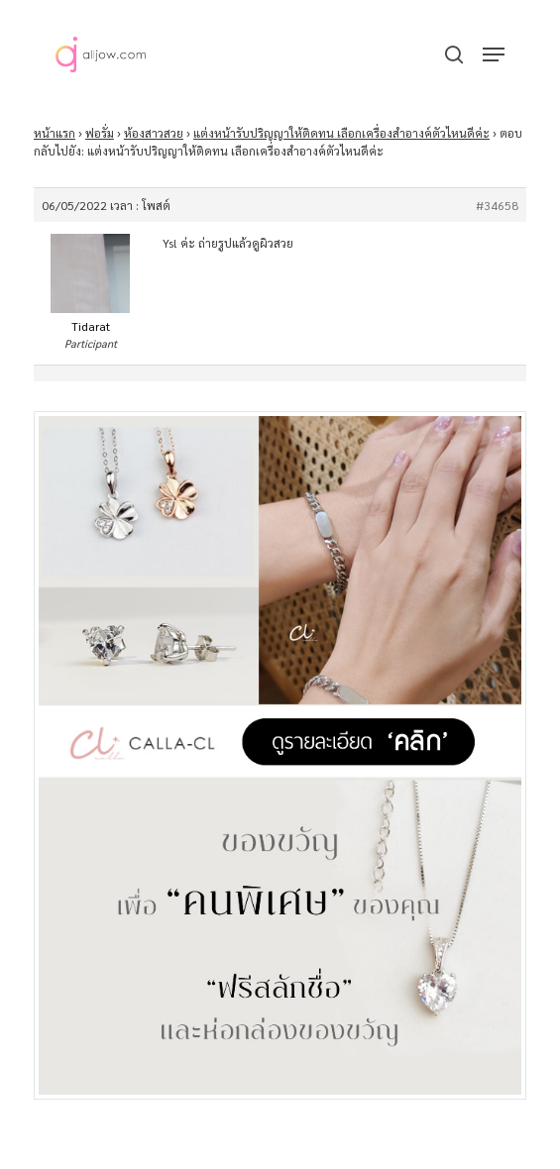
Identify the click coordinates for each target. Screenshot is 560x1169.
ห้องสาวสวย (153, 133)
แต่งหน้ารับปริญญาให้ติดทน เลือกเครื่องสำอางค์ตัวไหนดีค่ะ (341, 133)
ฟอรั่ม (99, 133)
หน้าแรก (54, 133)
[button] (493, 54)
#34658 (497, 205)
